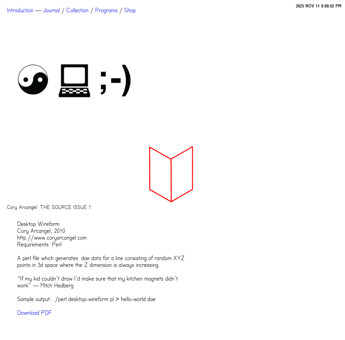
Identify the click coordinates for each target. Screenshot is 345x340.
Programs (106, 10)
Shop (130, 10)
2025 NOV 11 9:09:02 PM (319, 6)
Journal (51, 10)
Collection (77, 10)
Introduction (20, 10)
